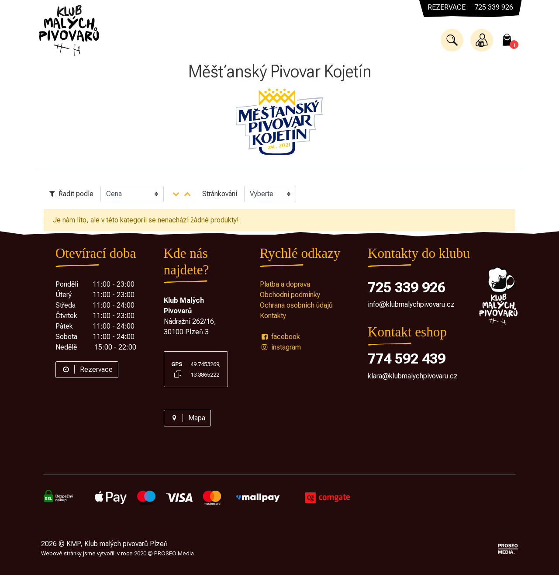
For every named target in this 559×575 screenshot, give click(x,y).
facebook (280, 337)
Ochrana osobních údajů (296, 305)
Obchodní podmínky (290, 295)
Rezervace (87, 369)
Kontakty (273, 316)
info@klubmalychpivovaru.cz (411, 304)
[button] (452, 40)
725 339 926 (406, 287)
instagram (280, 347)
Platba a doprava (285, 284)
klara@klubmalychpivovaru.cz (413, 376)
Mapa (187, 418)
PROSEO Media (174, 553)
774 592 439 (406, 358)
